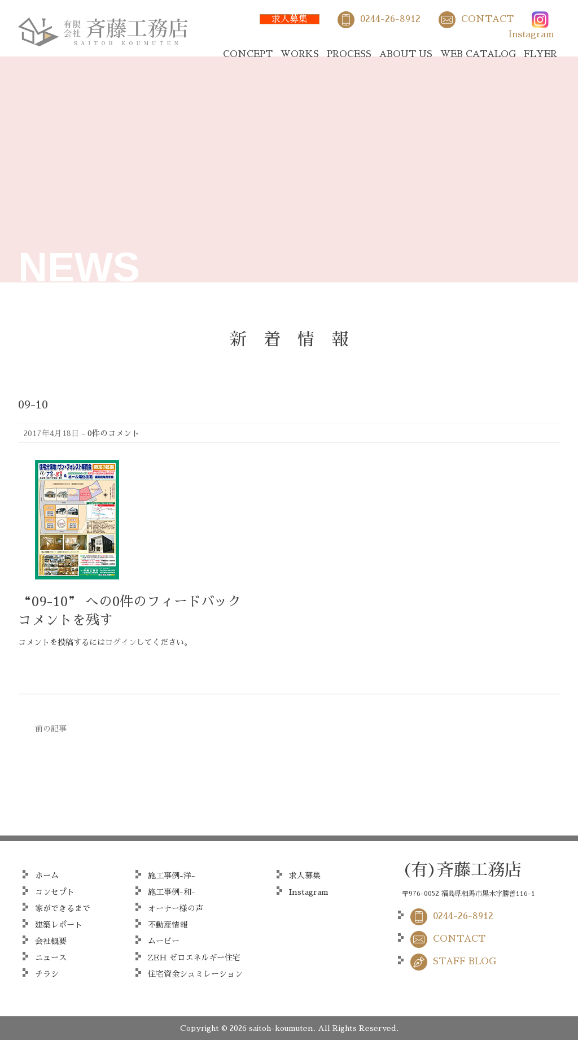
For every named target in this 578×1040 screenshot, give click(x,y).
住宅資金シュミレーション (195, 974)
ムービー (163, 941)
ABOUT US (405, 54)
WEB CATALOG (478, 54)
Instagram (531, 34)
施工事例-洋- (171, 876)
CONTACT (487, 19)
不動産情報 (167, 925)
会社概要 (51, 941)
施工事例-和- (171, 892)
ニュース (51, 957)
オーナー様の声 (175, 908)
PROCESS (349, 54)
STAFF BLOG (464, 961)
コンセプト (55, 892)
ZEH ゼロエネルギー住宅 (194, 957)
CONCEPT (248, 54)
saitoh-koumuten (281, 1028)
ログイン (121, 642)
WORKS (300, 54)
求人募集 (290, 19)
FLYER (540, 54)
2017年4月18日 (51, 433)
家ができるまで (62, 908)
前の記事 (51, 729)
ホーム (47, 876)
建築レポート (58, 925)
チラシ (47, 974)
